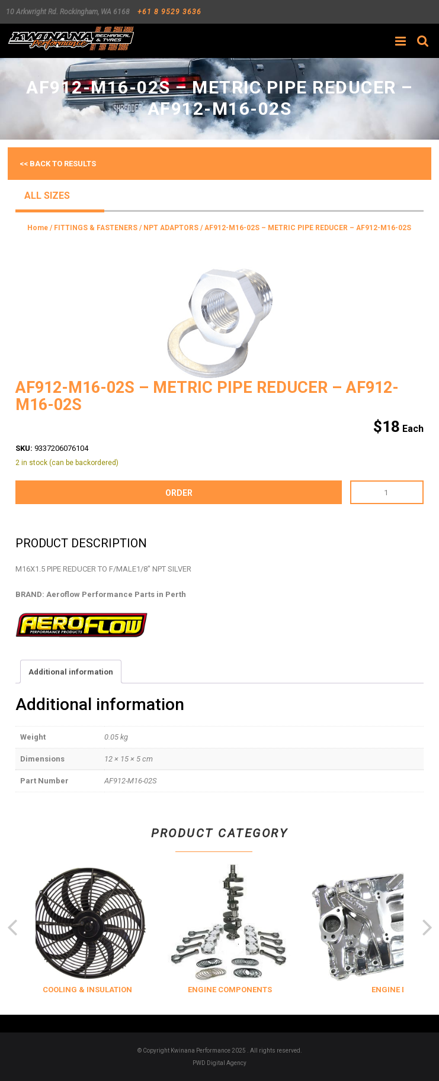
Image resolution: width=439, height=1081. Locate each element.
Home (37, 228)
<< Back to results (58, 163)
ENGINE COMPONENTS (242, 989)
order (179, 493)
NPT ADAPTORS (170, 228)
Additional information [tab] (70, 671)
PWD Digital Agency (219, 1063)
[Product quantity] (387, 492)
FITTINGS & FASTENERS (95, 228)
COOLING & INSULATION (100, 989)
